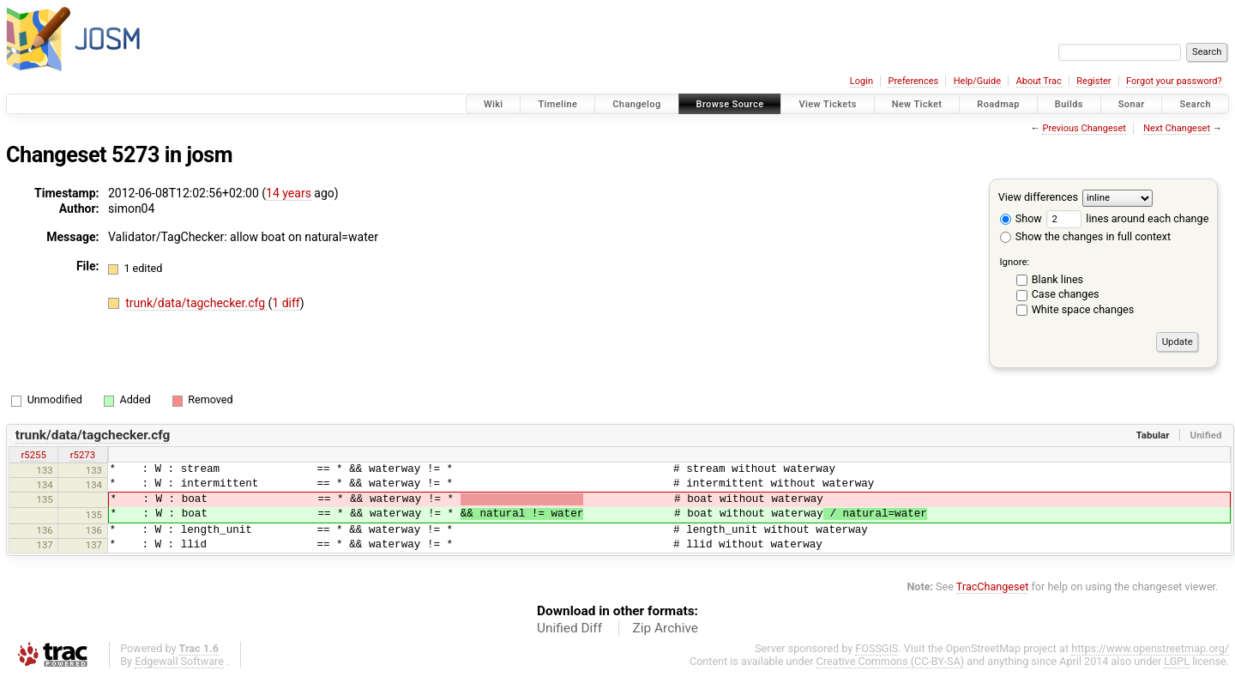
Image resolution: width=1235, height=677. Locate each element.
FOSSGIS (876, 648)
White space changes (1083, 309)
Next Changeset (1176, 128)
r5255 (33, 455)
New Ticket (917, 104)
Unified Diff (569, 628)
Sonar (1131, 104)
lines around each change (1127, 218)
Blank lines (1057, 279)
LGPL (1177, 661)
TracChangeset (992, 586)
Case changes (1065, 293)
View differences (1038, 196)
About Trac (1039, 81)
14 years (288, 193)
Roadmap (998, 104)
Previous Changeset (1083, 128)
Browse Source (730, 104)
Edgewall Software (179, 661)
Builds (1069, 104)
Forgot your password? (1174, 81)
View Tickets (827, 104)
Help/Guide (977, 81)
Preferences (913, 81)
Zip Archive (665, 628)
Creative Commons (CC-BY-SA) (890, 661)
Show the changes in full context (1085, 236)
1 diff (286, 303)
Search (1195, 104)
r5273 (82, 455)
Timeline (557, 104)
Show (1021, 218)
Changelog (636, 104)
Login (861, 81)
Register (1093, 81)
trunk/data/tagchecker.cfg (196, 303)
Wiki (493, 104)
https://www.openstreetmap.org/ (1150, 648)
